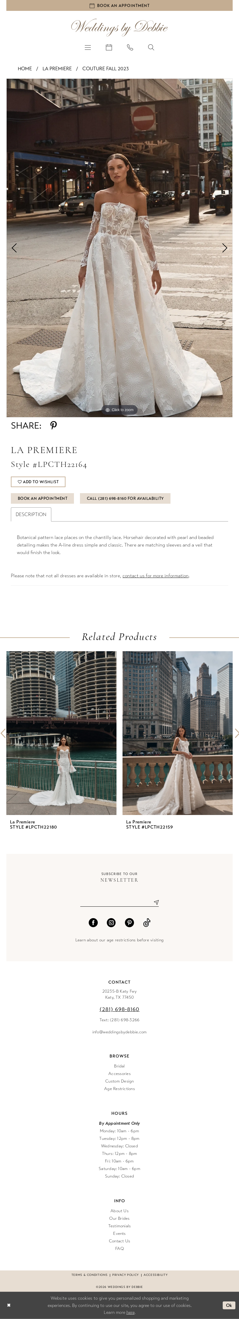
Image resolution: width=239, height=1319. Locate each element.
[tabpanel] (119, 248)
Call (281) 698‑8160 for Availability (125, 498)
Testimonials (119, 1226)
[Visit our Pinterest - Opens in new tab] (129, 922)
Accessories (119, 1073)
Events (119, 1233)
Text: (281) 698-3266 (120, 1020)
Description (31, 514)
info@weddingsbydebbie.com (119, 1032)
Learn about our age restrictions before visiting (119, 940)
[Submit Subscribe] (154, 902)
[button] (87, 47)
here (130, 1312)
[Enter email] (119, 902)
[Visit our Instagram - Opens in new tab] (111, 922)
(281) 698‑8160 (120, 1009)
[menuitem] (87, 47)
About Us (119, 1210)
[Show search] (151, 47)
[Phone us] (130, 47)
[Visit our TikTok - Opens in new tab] (147, 922)
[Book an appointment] (119, 5)
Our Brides (119, 1218)
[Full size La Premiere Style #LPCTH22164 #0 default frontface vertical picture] (119, 248)
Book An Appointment (43, 498)
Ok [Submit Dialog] (229, 1305)
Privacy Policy (125, 1275)
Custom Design (119, 1081)
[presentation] (61, 733)
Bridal (119, 1066)
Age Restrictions (119, 1088)
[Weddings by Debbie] (119, 27)
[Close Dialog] (9, 1305)
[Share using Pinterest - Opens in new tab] (53, 425)
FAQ (119, 1248)
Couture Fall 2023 (105, 68)
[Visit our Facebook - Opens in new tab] (93, 922)
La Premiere (57, 68)
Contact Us (119, 1241)
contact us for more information (156, 576)
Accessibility (155, 1275)
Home (25, 68)
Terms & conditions (89, 1275)
